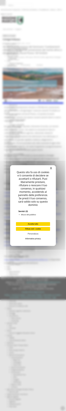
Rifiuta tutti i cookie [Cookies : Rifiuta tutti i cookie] (33, 229)
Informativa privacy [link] (33, 239)
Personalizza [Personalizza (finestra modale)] (33, 234)
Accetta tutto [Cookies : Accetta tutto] (33, 224)
